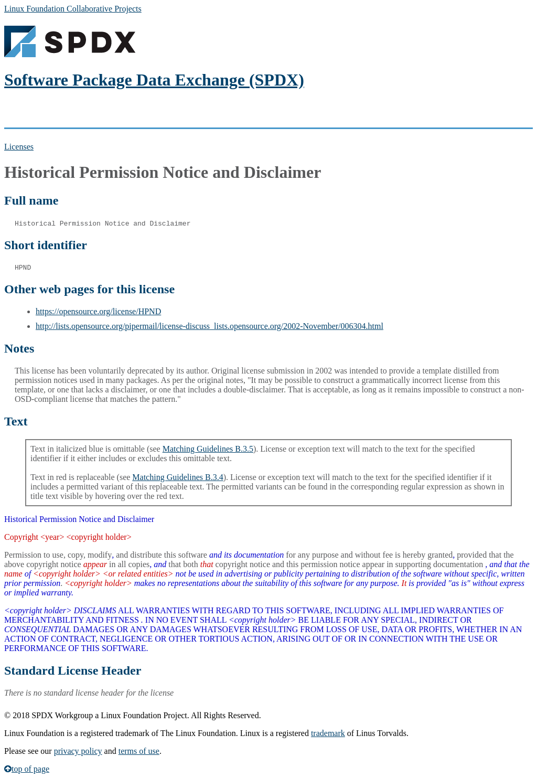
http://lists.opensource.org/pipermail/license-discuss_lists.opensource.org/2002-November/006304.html (209, 326)
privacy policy (78, 751)
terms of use (139, 751)
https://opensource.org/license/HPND (98, 311)
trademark (328, 733)
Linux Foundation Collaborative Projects (73, 8)
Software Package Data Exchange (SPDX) (154, 79)
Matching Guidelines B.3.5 (208, 448)
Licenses (19, 146)
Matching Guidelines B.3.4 (177, 477)
